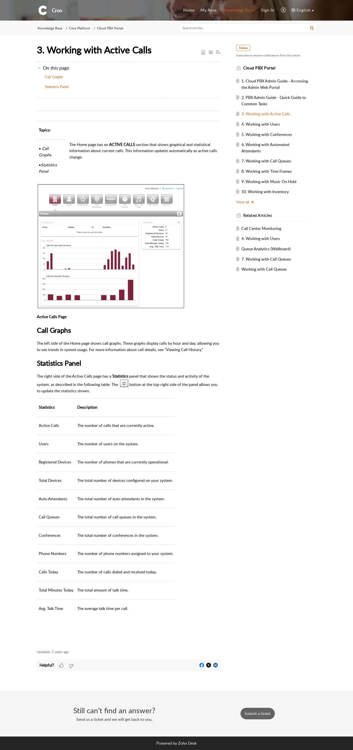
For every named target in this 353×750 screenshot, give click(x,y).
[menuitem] (189, 10)
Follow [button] (243, 48)
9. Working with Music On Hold (268, 181)
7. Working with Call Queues (266, 161)
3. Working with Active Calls (265, 114)
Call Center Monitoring (261, 228)
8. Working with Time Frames (266, 171)
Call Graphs (54, 76)
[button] (283, 10)
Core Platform (79, 28)
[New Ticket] (257, 713)
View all (245, 201)
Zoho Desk (187, 743)
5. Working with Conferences (266, 134)
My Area (209, 10)
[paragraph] (129, 374)
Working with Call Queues (264, 269)
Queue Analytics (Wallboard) (265, 248)
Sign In (267, 10)
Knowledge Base (238, 10)
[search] (248, 28)
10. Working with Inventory (265, 191)
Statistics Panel (57, 86)
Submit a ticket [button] (258, 713)
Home (189, 10)
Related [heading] (257, 215)
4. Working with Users (260, 124)
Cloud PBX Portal (110, 28)
